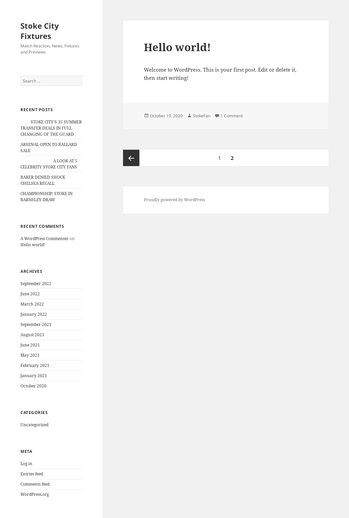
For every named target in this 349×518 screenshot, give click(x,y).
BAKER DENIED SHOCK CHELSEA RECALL (42, 180)
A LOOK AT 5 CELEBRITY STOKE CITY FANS (48, 164)
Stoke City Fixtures (39, 30)
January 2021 (33, 376)
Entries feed (31, 474)
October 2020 (33, 386)
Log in (26, 464)
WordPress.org (34, 494)
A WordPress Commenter (44, 238)
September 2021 (35, 324)
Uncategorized (34, 425)
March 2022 (32, 304)
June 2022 (30, 294)
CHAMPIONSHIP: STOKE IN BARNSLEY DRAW (46, 197)
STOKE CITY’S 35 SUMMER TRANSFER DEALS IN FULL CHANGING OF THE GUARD (51, 128)
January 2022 (33, 314)
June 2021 (30, 345)
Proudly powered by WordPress (174, 200)
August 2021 (32, 335)
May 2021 (30, 355)
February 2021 (34, 365)
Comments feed (34, 484)
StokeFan (201, 116)
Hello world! (32, 245)
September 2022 (35, 283)
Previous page (131, 158)
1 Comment (232, 116)
